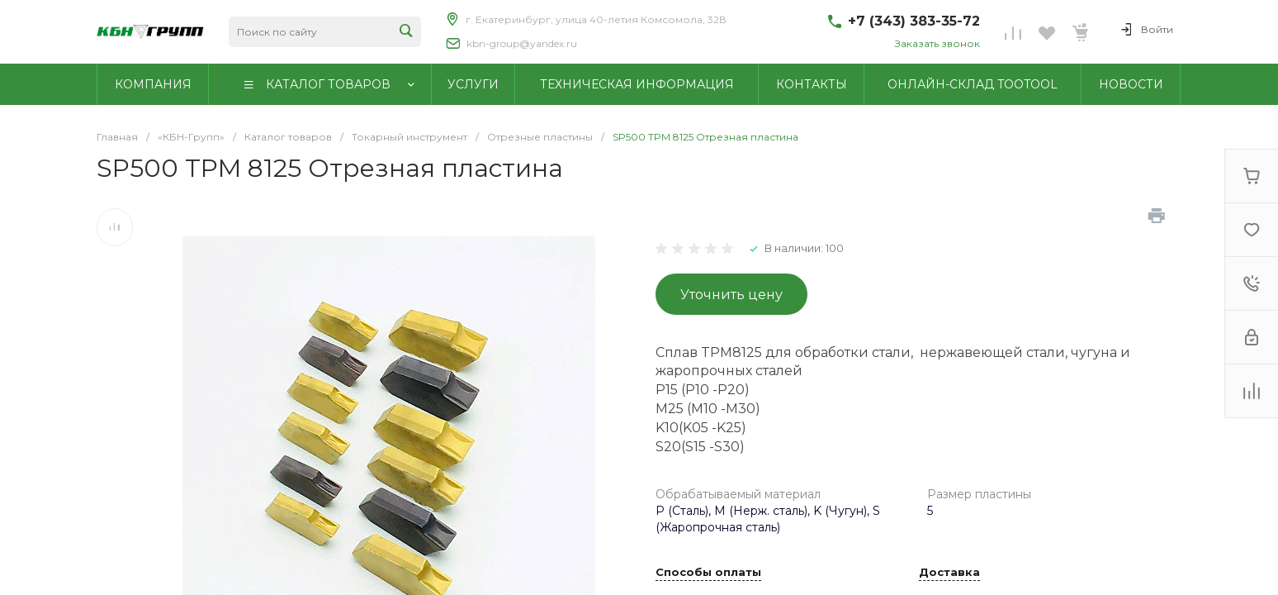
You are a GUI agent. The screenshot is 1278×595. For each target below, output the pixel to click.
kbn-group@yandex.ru (521, 43)
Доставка (949, 572)
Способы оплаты (708, 572)
